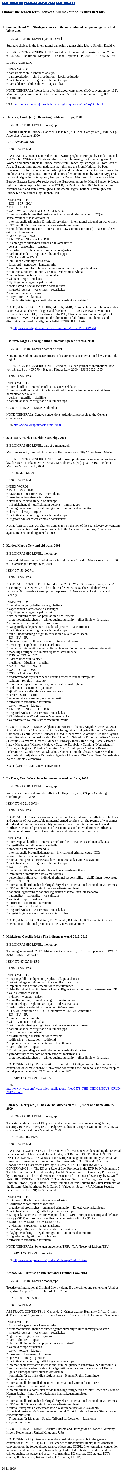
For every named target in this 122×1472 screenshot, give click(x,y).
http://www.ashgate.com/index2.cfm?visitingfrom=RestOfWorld (54, 328)
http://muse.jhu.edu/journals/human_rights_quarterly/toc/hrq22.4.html (58, 104)
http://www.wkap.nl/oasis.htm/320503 (37, 425)
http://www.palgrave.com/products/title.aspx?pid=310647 (50, 1260)
